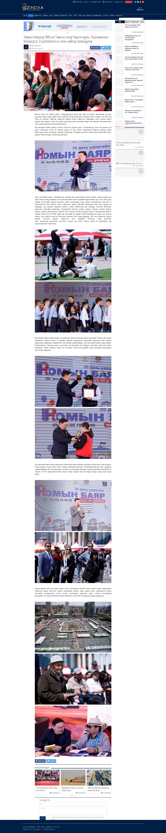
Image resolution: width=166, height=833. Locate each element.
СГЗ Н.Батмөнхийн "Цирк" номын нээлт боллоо (129, 26)
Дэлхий (56, 15)
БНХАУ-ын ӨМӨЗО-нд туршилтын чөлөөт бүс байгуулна (129, 48)
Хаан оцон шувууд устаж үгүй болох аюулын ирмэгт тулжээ (129, 58)
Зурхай (112, 15)
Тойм (79, 15)
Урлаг (75, 15)
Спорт (70, 15)
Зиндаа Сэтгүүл (119, 2)
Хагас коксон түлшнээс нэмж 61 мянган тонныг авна (129, 69)
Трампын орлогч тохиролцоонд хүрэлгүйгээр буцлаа (129, 123)
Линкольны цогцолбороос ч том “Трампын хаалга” (129, 111)
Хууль (51, 15)
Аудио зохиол (107, 2)
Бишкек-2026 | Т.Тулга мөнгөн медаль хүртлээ (129, 101)
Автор (31, 45)
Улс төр (30, 15)
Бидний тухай (49, 827)
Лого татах (57, 827)
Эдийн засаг (38, 15)
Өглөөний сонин (95, 2)
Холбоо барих (40, 827)
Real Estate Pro (87, 15)
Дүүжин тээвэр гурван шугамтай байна (129, 90)
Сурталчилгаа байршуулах (29, 827)
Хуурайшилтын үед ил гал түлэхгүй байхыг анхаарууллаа (129, 38)
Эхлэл (25, 15)
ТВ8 (86, 2)
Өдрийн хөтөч (97, 15)
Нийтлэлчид (77, 2)
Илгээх (42, 818)
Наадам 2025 (63, 15)
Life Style (106, 15)
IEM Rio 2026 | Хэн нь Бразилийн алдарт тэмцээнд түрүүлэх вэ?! (129, 80)
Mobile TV (128, 2)
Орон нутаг (119, 15)
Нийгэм (45, 15)
